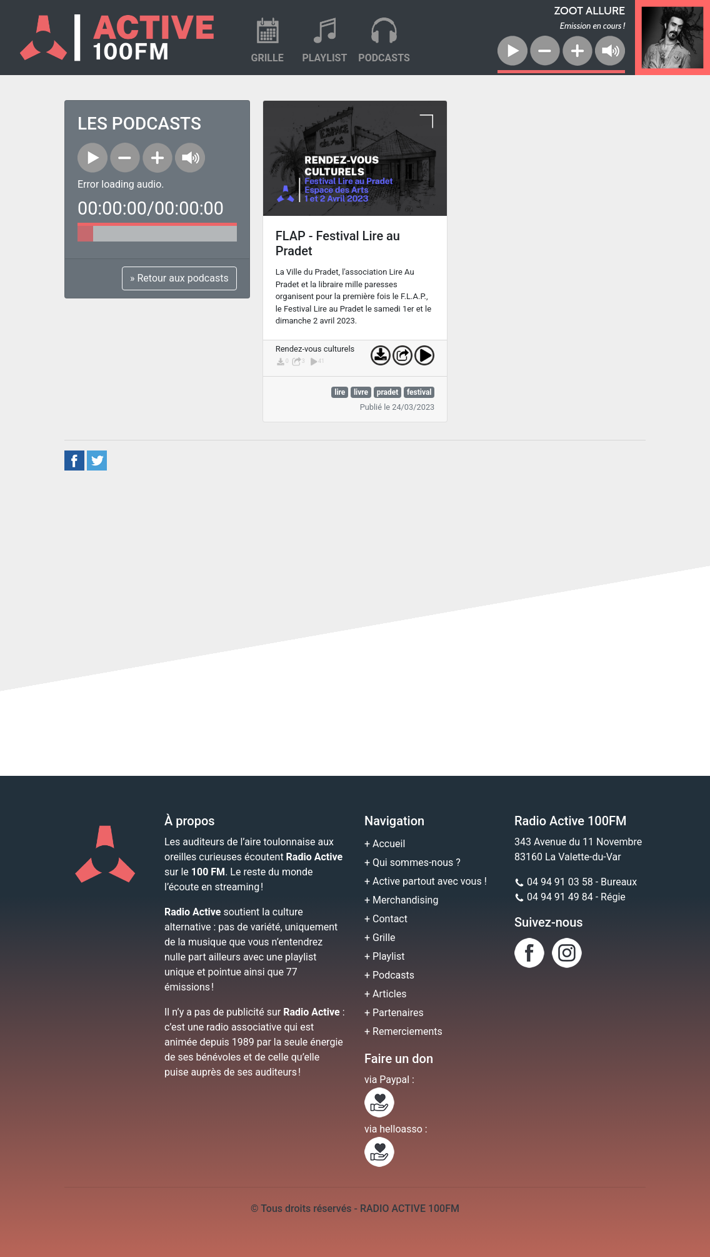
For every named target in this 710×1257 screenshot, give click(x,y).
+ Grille (380, 938)
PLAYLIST (324, 58)
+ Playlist (384, 956)
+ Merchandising (401, 900)
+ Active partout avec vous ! (425, 881)
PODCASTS (383, 58)
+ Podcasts (389, 975)
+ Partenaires (394, 1013)
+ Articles (385, 994)
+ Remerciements (403, 1031)
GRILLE (267, 58)
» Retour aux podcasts (179, 278)
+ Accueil (384, 844)
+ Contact (386, 919)
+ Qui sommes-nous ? (412, 862)
